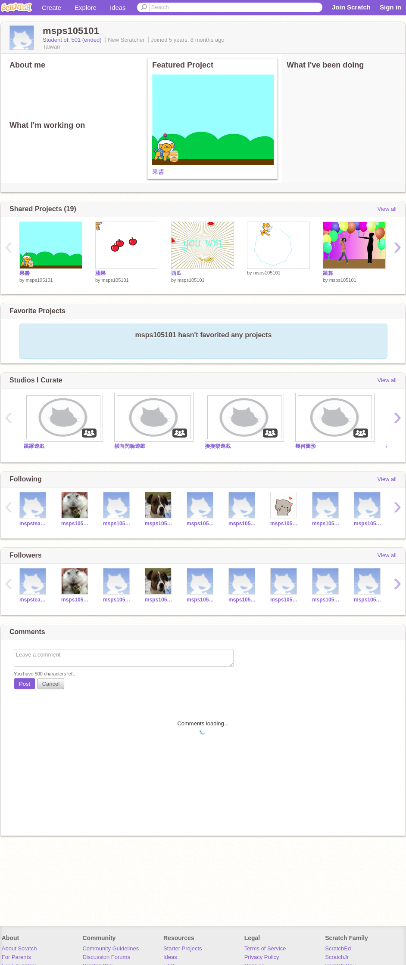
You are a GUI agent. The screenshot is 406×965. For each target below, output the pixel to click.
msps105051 (284, 524)
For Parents (16, 957)
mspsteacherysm (33, 524)
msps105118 (368, 600)
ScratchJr (337, 957)
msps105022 (242, 524)
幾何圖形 (305, 446)
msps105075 (201, 524)
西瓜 (176, 273)
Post (24, 684)
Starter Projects (182, 948)
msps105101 (39, 280)
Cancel (50, 684)
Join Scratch (351, 7)
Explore (86, 7)
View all (387, 209)
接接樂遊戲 (218, 446)
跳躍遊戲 (34, 446)
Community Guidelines (110, 948)
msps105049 (159, 524)
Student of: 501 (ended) (73, 40)
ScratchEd (338, 948)
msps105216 (368, 524)
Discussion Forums (106, 957)
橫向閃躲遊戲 (129, 446)
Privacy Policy (261, 957)
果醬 (158, 171)
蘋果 (100, 273)
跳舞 (328, 273)
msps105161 (117, 524)
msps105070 (75, 524)
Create (51, 7)
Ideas (118, 7)
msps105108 (326, 524)
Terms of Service (265, 948)
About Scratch (19, 948)
